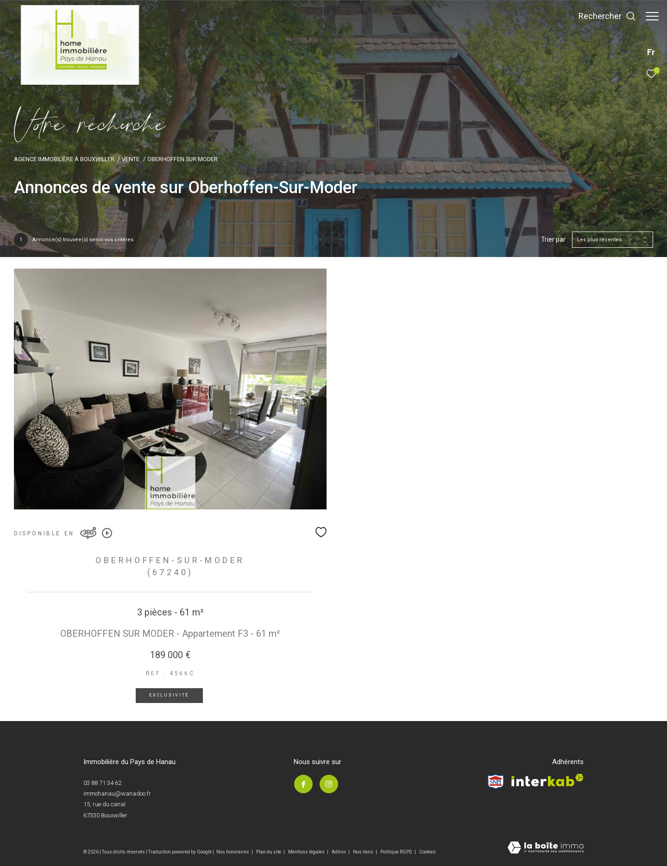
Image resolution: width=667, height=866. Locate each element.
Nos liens (363, 851)
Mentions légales (307, 851)
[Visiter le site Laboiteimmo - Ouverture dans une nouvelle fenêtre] (546, 848)
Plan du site (269, 851)
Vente (130, 159)
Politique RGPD (396, 851)
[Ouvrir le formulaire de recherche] (602, 16)
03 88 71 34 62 (102, 782)
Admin (339, 851)
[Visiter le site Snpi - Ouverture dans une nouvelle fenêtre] (495, 782)
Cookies (427, 851)
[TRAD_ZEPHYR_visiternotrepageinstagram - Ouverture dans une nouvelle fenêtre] (328, 784)
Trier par (553, 239)
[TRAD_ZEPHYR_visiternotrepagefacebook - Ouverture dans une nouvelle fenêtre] (303, 784)
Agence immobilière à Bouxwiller (64, 159)
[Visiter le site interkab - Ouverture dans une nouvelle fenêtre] (547, 780)
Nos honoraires (232, 851)
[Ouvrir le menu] (652, 16)
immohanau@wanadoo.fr (117, 793)
